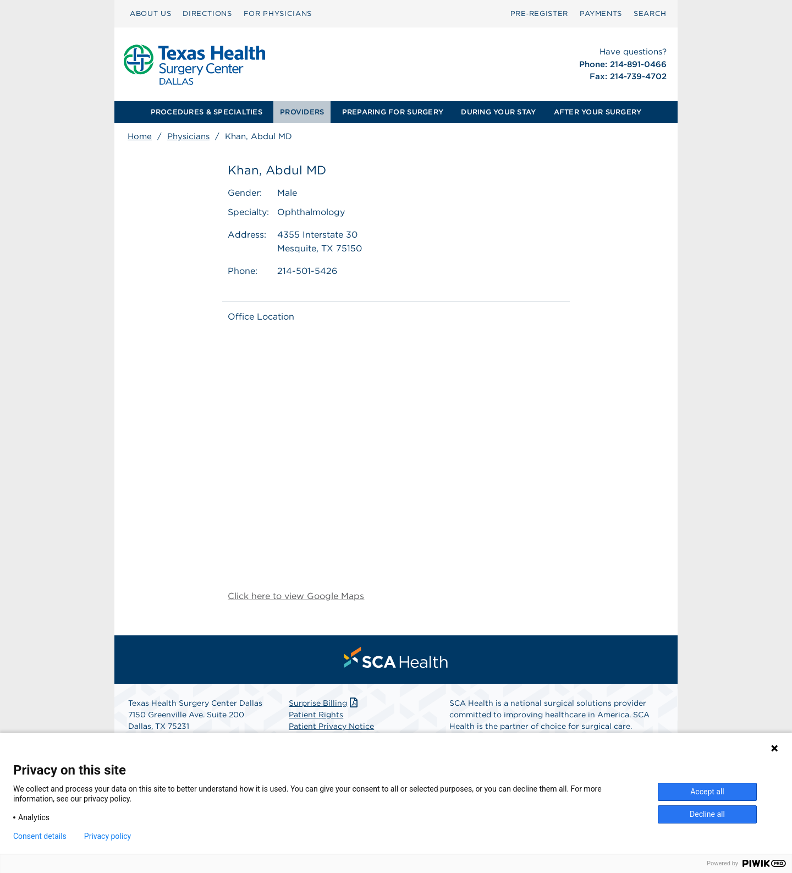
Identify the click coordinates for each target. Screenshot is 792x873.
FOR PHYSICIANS (278, 13)
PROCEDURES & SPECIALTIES (206, 112)
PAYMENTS (601, 13)
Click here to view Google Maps (296, 596)
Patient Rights (316, 714)
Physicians (188, 136)
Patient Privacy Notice (331, 726)
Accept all (707, 791)
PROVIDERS (302, 112)
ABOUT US (150, 13)
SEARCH (650, 13)
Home (140, 136)
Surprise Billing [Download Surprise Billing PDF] (324, 703)
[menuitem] (150, 14)
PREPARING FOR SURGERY (392, 112)
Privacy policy (107, 836)
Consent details (40, 836)
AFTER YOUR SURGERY (598, 112)
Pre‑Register (539, 13)
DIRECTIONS (207, 13)
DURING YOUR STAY (498, 112)
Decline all (707, 814)
